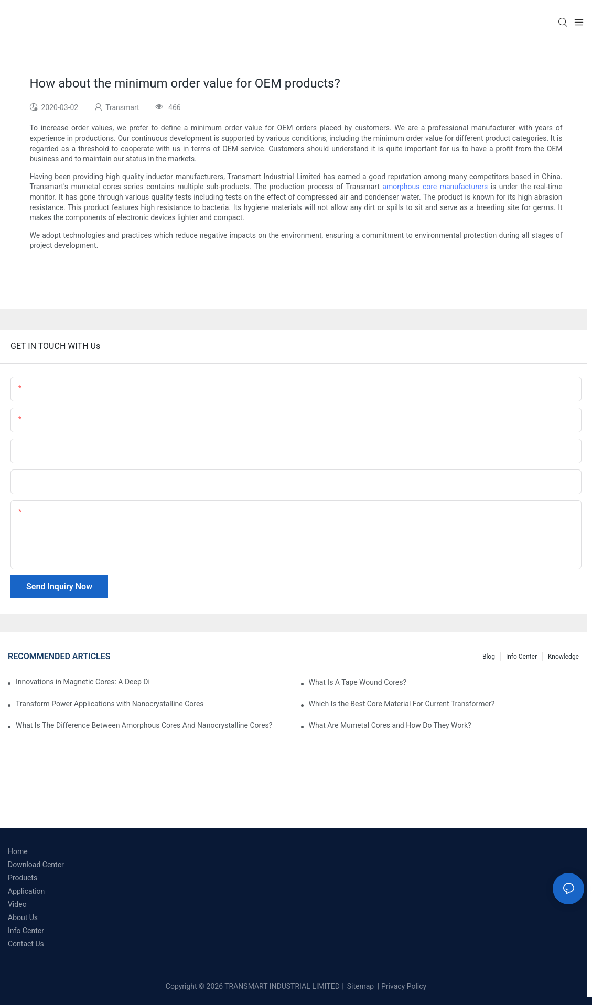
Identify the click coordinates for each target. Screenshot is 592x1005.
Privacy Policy (403, 986)
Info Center (521, 656)
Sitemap (359, 986)
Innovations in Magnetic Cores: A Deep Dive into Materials (82, 682)
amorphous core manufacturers (435, 186)
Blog (488, 656)
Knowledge (563, 656)
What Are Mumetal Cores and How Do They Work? (390, 725)
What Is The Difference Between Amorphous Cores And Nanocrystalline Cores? (144, 725)
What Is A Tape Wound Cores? (358, 682)
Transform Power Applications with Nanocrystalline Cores (110, 704)
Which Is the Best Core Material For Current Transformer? (402, 704)
